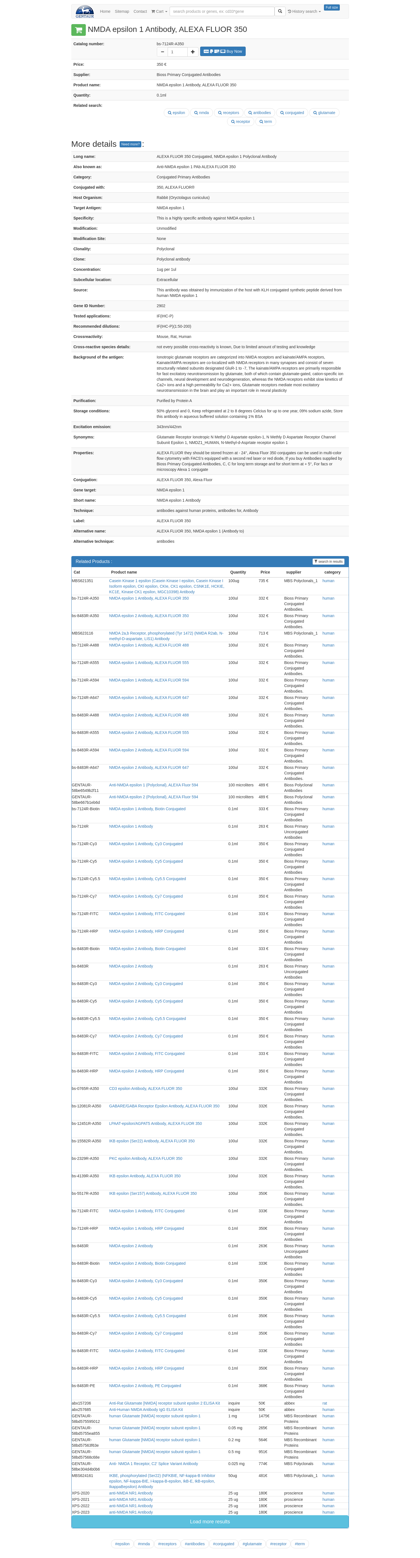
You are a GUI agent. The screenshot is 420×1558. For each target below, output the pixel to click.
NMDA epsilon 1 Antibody (131, 826)
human (329, 581)
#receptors (167, 1544)
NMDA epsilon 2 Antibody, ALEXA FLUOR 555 (149, 732)
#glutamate (252, 1544)
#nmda (144, 1544)
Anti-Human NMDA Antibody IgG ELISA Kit (146, 1409)
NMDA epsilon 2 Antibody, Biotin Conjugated (147, 948)
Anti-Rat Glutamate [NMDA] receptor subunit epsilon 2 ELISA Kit (164, 1403)
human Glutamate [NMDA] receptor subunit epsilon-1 (154, 1416)
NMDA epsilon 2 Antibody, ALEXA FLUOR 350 (149, 615)
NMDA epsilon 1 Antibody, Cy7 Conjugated (146, 896)
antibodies (259, 112)
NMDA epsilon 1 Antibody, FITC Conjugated (146, 913)
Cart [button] (159, 11)
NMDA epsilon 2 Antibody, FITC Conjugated (146, 1053)
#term (300, 1544)
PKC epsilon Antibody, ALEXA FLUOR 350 (145, 1158)
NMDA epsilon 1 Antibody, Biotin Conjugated (147, 809)
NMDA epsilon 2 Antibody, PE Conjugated (145, 1385)
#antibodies (195, 1544)
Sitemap (122, 11)
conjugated (292, 112)
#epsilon (122, 1544)
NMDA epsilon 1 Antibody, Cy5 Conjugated (146, 861)
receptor (240, 121)
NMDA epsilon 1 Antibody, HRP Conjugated (146, 931)
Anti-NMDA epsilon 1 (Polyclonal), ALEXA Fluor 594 (153, 785)
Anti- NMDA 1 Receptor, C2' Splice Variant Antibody (153, 1463)
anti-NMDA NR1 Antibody (131, 1493)
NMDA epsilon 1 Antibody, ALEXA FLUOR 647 (149, 697)
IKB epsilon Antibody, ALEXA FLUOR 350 (144, 1176)
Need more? (130, 144)
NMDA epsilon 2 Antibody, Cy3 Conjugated (146, 983)
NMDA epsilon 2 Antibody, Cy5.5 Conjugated (147, 1018)
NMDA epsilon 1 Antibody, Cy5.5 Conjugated (147, 879)
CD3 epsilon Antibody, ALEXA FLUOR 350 (145, 1088)
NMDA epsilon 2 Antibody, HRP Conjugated (146, 1071)
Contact (140, 11)
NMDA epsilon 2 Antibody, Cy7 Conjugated (146, 1036)
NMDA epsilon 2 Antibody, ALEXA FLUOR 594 (149, 750)
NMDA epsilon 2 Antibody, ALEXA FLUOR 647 (149, 767)
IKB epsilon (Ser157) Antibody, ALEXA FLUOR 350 (153, 1193)
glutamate (324, 112)
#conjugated (223, 1544)
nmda (201, 112)
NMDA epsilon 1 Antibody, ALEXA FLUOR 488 (149, 645)
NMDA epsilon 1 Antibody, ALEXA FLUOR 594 (149, 680)
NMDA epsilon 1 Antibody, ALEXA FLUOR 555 (149, 662)
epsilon (176, 112)
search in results (328, 562)
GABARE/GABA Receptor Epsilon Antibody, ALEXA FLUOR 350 (164, 1106)
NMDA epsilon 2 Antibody (131, 966)
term (266, 121)
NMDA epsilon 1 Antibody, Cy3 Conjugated (146, 844)
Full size (332, 7)
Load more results (210, 1521)
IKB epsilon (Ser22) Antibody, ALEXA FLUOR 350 (152, 1141)
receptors (228, 112)
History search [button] (304, 11)
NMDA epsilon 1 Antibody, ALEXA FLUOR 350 (149, 598)
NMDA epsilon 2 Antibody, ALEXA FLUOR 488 (149, 715)
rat (325, 1403)
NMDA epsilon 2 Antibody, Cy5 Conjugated (146, 1001)
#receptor (278, 1544)
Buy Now (223, 51)
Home (105, 11)
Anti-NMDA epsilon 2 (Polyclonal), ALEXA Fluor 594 (153, 797)
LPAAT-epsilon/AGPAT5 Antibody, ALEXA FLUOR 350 (155, 1123)
